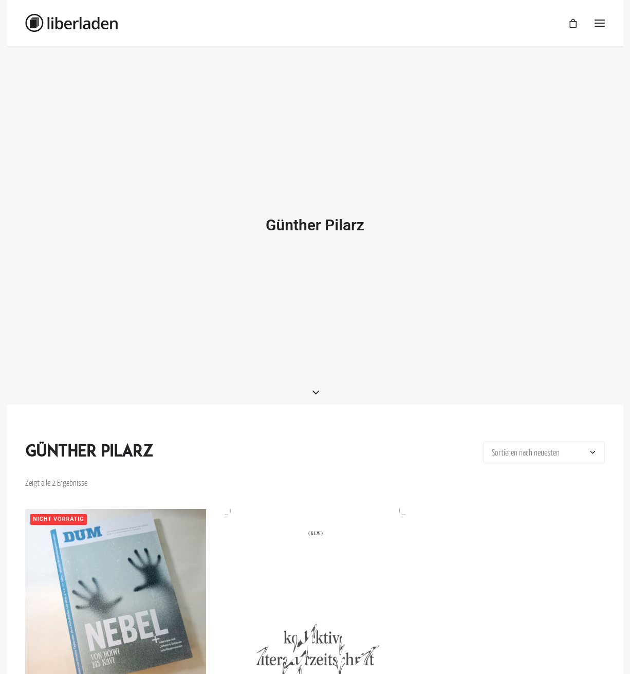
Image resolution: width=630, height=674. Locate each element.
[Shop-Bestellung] (544, 447)
